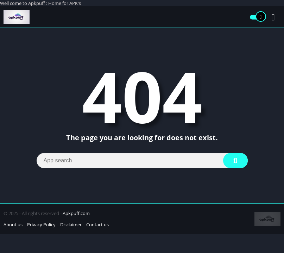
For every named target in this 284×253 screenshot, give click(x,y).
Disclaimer (71, 224)
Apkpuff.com (76, 213)
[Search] (142, 160)
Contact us (97, 224)
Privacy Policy (41, 224)
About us (13, 224)
